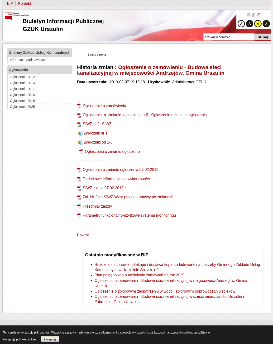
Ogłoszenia (18, 70)
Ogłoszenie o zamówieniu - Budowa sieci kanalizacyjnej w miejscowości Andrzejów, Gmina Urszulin (151, 70)
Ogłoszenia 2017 (22, 89)
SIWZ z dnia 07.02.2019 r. (105, 188)
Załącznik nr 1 (96, 133)
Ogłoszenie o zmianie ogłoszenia (112, 152)
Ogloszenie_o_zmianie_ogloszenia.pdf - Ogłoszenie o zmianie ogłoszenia (145, 115)
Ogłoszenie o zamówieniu (104, 106)
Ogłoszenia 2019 (22, 101)
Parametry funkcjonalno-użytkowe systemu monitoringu (129, 215)
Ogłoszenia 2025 (22, 107)
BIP (10, 3)
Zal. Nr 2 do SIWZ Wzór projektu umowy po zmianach (128, 197)
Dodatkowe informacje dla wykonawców (116, 179)
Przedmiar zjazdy (97, 206)
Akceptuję (50, 339)
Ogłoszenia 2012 (22, 77)
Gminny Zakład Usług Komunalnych (40, 52)
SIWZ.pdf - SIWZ (97, 124)
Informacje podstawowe (27, 60)
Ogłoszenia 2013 (22, 83)
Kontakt (24, 3)
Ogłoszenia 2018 (22, 95)
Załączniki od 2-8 (98, 142)
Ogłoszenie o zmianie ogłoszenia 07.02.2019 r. (122, 170)
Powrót (83, 235)
